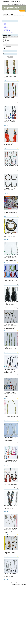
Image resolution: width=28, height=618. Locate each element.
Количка (22, 4)
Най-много (6, 40)
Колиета (5, 26)
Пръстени (6, 27)
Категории (17, 1)
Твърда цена (6, 43)
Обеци (5, 23)
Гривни (5, 24)
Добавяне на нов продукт (8, 1)
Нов (4, 39)
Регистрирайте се (15, 4)
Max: (4, 48)
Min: (4, 47)
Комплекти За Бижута (8, 32)
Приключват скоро (8, 41)
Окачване (6, 29)
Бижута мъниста (7, 30)
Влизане (8, 4)
